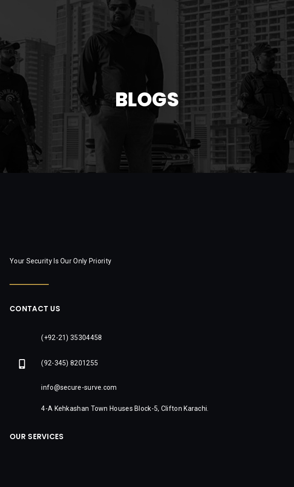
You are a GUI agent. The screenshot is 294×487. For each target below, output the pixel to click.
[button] (282, 16)
